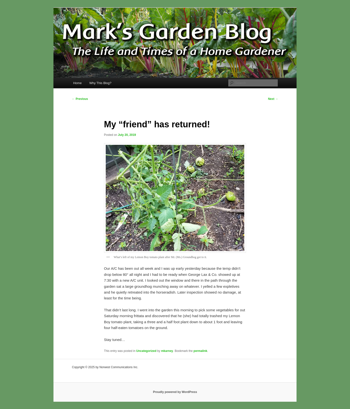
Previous (80, 99)
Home (77, 83)
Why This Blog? (100, 83)
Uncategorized (146, 351)
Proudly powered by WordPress (175, 392)
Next (273, 99)
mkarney (167, 351)
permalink (200, 351)
